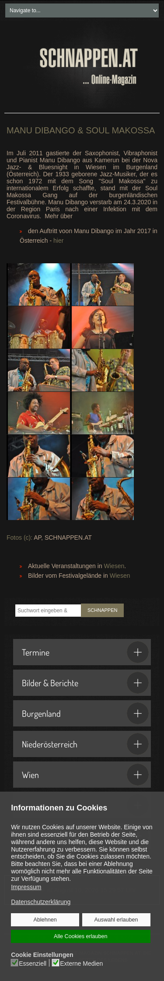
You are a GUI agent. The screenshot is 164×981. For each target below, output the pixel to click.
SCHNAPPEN (102, 610)
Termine (85, 652)
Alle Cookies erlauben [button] (80, 936)
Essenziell (33, 963)
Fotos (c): (19, 537)
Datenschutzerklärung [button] (40, 901)
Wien (85, 774)
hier (58, 240)
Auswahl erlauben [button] (116, 920)
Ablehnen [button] (45, 920)
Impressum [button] (26, 886)
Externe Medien (81, 963)
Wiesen (114, 565)
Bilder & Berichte (85, 683)
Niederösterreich (85, 744)
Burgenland (85, 713)
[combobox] (48, 610)
